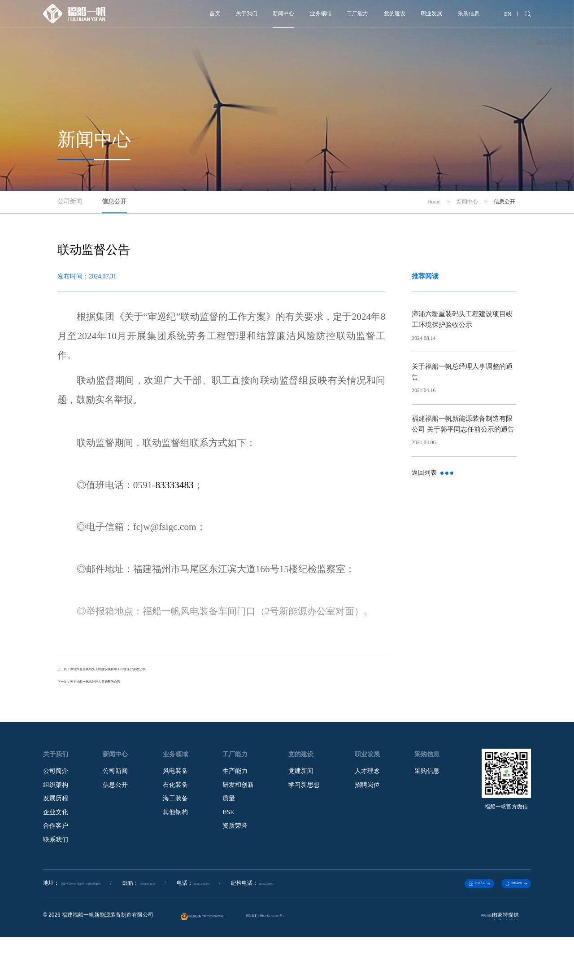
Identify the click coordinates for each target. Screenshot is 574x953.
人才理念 (367, 776)
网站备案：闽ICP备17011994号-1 (320, 931)
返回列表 (432, 472)
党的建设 (362, 17)
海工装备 (175, 804)
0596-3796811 (345, 894)
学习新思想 (304, 790)
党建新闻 (300, 776)
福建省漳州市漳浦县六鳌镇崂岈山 (101, 894)
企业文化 (55, 818)
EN (502, 17)
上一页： (145, 671)
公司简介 (55, 776)
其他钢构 (175, 818)
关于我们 (178, 17)
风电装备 (175, 776)
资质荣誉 (235, 832)
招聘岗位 (367, 790)
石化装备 (175, 790)
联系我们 (55, 845)
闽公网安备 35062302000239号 (220, 932)
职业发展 (408, 17)
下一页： (120, 687)
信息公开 (115, 790)
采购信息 (454, 17)
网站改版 (472, 931)
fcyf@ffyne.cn (195, 894)
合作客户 (55, 832)
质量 (228, 804)
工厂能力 (316, 17)
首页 (139, 17)
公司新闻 (115, 776)
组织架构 (55, 790)
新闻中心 (224, 17)
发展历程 (55, 804)
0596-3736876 (265, 894)
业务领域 (270, 17)
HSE (228, 818)
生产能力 (235, 776)
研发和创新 (238, 790)
